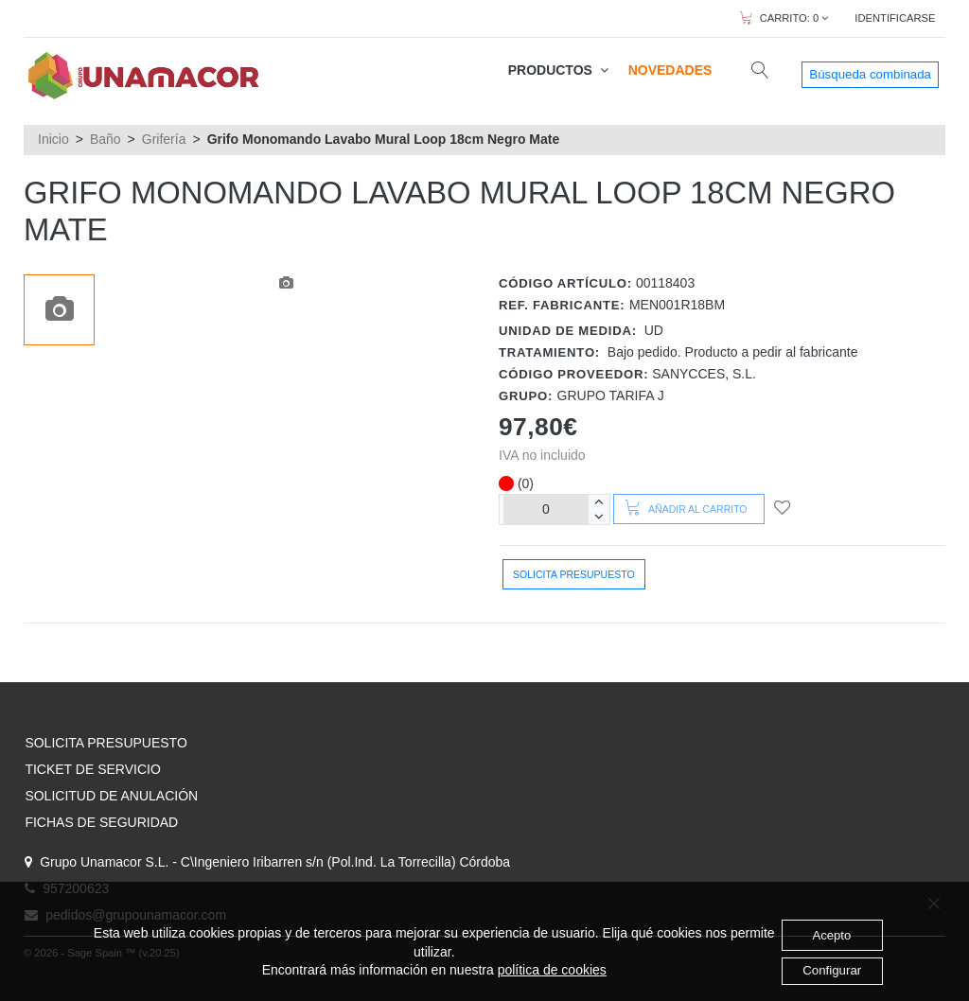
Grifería (164, 139)
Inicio (53, 139)
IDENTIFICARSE (894, 18)
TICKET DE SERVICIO (92, 769)
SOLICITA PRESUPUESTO (105, 742)
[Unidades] (546, 509)
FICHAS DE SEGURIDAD (101, 822)
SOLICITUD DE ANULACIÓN (111, 795)
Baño (105, 139)
